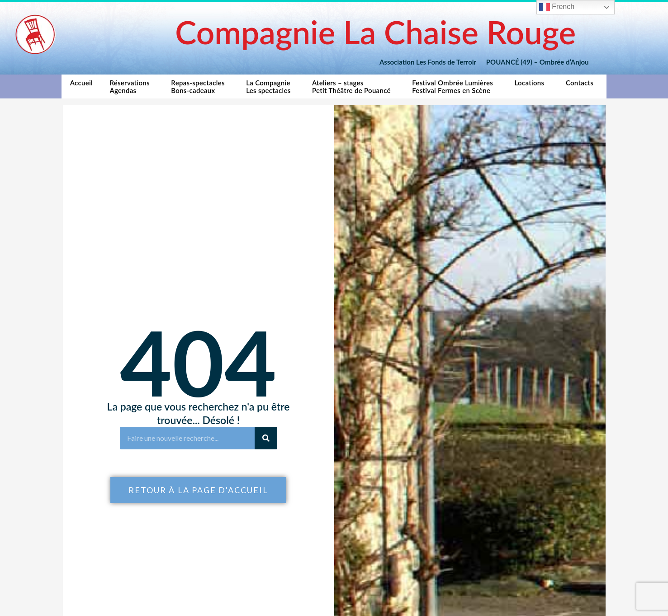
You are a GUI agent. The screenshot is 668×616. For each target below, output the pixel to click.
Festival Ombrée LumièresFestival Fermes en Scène (454, 86)
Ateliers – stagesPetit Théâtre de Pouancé (353, 86)
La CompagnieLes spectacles (270, 86)
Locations (532, 85)
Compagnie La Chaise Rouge (375, 32)
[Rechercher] (266, 438)
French (556, 7)
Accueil (81, 86)
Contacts (582, 85)
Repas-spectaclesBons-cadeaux (200, 86)
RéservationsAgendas (131, 86)
